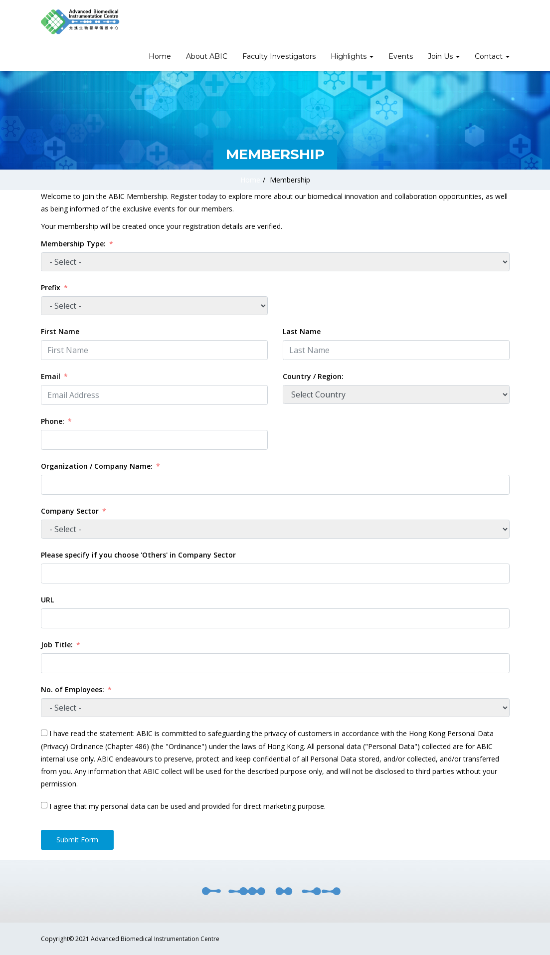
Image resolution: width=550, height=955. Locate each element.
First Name (60, 331)
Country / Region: (313, 376)
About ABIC (206, 56)
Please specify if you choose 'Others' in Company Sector (138, 555)
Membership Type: (73, 243)
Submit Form (77, 839)
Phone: (53, 421)
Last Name (302, 331)
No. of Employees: (72, 689)
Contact (492, 56)
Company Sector (70, 511)
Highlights (352, 56)
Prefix (50, 287)
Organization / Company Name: (97, 466)
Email (50, 376)
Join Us (444, 56)
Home (160, 56)
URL (47, 599)
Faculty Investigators (279, 56)
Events (400, 56)
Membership (290, 180)
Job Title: (57, 644)
